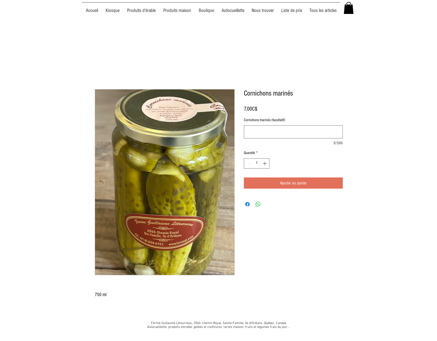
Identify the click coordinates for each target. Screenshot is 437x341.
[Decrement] (248, 163)
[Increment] (265, 163)
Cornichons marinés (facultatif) (264, 120)
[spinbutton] (257, 163)
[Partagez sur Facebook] (247, 204)
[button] (349, 8)
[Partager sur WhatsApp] (258, 204)
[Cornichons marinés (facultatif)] (293, 132)
